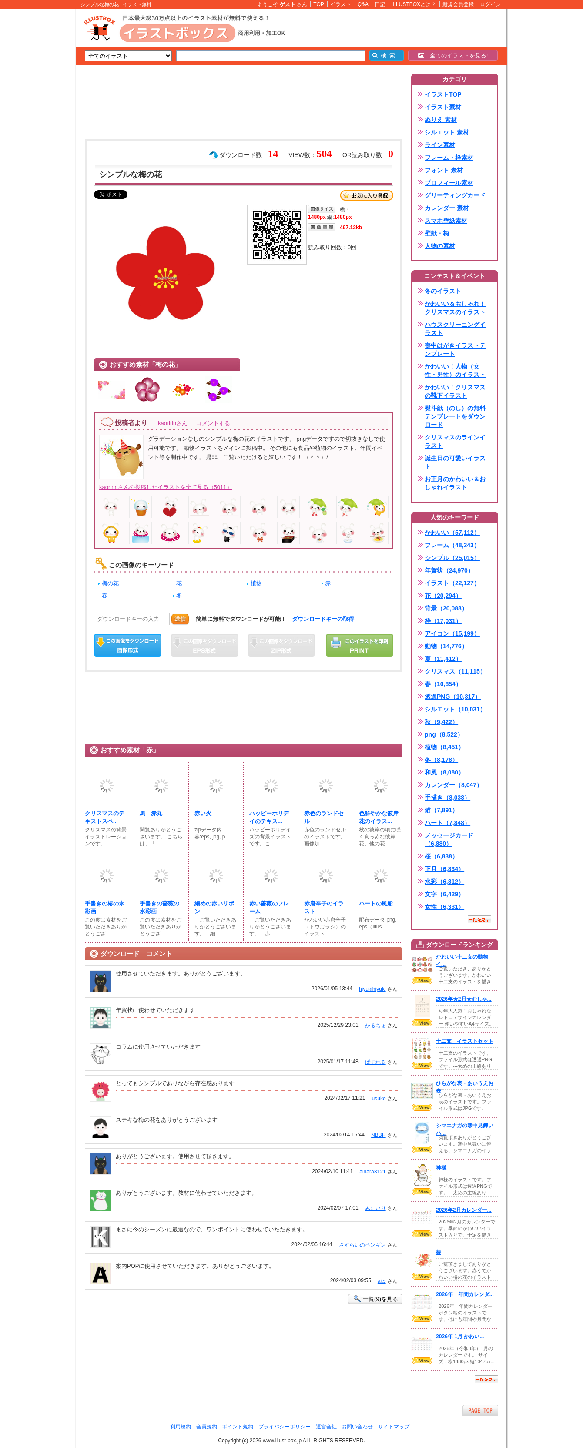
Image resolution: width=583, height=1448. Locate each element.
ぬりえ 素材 (441, 119)
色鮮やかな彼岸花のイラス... (379, 817)
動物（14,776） (446, 646)
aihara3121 (372, 1172)
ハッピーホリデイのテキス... (269, 817)
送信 (180, 619)
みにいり (375, 1208)
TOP (318, 4)
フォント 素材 (444, 170)
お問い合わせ (357, 1427)
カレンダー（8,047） (453, 784)
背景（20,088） (446, 608)
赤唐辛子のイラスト (324, 907)
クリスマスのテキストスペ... (104, 817)
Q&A (363, 4)
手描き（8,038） (447, 797)
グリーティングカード (455, 195)
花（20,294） (443, 595)
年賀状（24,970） (449, 570)
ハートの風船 (376, 903)
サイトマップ (393, 1427)
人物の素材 (440, 245)
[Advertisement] (35, 143)
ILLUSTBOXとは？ (414, 4)
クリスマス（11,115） (455, 671)
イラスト (340, 4)
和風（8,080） (444, 772)
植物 (256, 583)
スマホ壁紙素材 (446, 220)
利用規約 (180, 1427)
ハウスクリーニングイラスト (455, 328)
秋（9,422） (441, 721)
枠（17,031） (443, 620)
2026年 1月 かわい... (460, 1337)
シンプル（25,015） (452, 557)
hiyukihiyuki (372, 989)
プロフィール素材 (449, 182)
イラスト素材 (443, 107)
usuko (378, 1099)
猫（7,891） (441, 810)
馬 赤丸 (151, 813)
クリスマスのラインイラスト (455, 441)
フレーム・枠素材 (449, 157)
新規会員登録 (458, 4)
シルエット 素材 (447, 132)
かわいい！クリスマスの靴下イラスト (455, 391)
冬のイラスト (443, 291)
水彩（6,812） (444, 881)
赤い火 (202, 813)
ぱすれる (375, 1062)
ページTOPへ (480, 1410)
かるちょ (375, 1025)
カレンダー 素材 (447, 207)
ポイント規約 (237, 1427)
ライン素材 (440, 144)
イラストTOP (443, 94)
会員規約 (206, 1427)
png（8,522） (444, 734)
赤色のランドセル (324, 817)
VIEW (422, 980)
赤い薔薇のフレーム (269, 907)
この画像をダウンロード (127, 645)
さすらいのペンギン (362, 1245)
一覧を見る (479, 919)
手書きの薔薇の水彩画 (159, 907)
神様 (441, 1168)
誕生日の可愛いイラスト (455, 462)
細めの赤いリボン (214, 907)
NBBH (378, 1135)
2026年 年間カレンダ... (465, 1294)
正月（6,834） (444, 868)
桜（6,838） (441, 856)
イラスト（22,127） (452, 583)
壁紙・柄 (437, 233)
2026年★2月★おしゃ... (464, 999)
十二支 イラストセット (464, 1041)
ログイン (490, 4)
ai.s (382, 1281)
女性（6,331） (444, 906)
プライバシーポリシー (284, 1427)
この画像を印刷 (359, 645)
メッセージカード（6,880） (449, 839)
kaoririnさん (173, 423)
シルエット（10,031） (455, 709)
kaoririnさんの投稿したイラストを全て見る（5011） (165, 487)
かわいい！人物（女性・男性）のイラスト (455, 370)
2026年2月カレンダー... (464, 1210)
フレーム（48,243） (452, 545)
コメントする (213, 423)
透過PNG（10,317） (453, 696)
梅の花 (110, 583)
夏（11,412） (443, 658)
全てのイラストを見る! (453, 55)
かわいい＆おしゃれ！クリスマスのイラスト (455, 307)
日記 (380, 4)
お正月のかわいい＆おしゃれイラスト (455, 483)
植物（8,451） (444, 747)
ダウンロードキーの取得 (323, 619)
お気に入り (366, 195)
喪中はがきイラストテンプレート (455, 349)
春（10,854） (443, 683)
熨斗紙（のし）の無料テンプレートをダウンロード (455, 416)
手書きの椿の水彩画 (104, 907)
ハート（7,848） (447, 822)
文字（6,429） (444, 894)
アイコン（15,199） (452, 633)
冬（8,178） (441, 759)
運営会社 (326, 1427)
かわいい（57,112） (452, 532)
